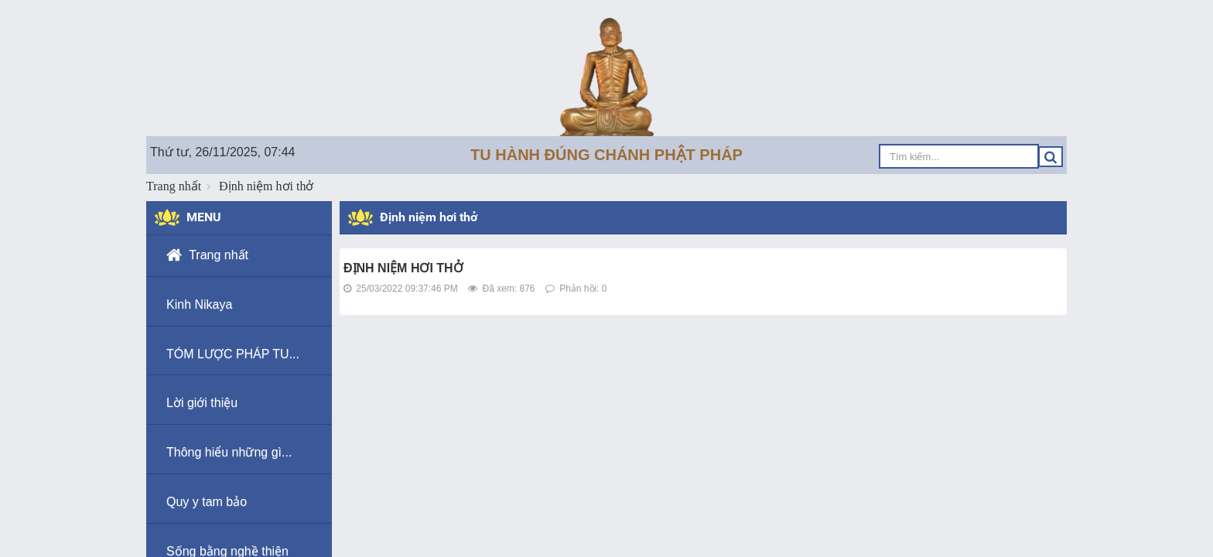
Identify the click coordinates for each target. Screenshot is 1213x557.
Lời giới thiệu (201, 402)
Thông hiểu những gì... (229, 452)
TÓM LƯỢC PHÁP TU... (232, 354)
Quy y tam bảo (206, 501)
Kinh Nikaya (199, 304)
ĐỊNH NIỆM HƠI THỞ (403, 268)
